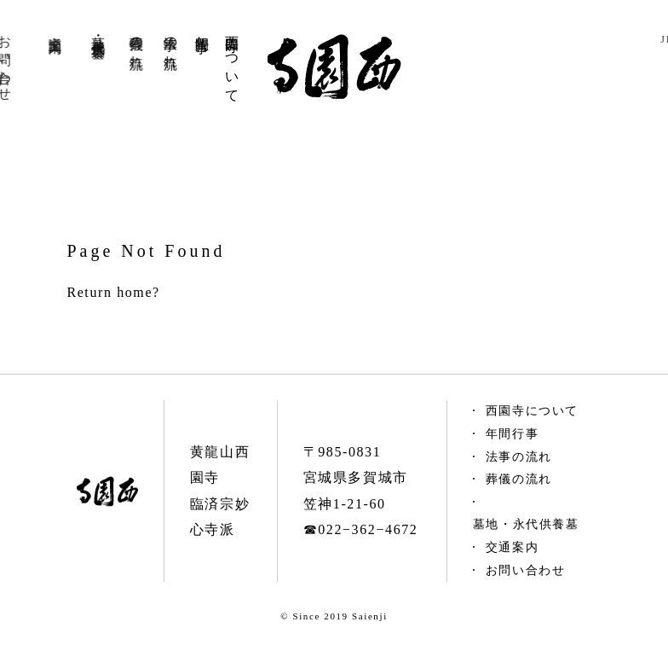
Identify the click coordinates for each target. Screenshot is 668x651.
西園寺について (231, 61)
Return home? (112, 292)
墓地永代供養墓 (84, 31)
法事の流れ (165, 44)
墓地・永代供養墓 (526, 524)
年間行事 (199, 28)
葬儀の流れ (127, 44)
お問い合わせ (526, 570)
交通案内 (33, 28)
